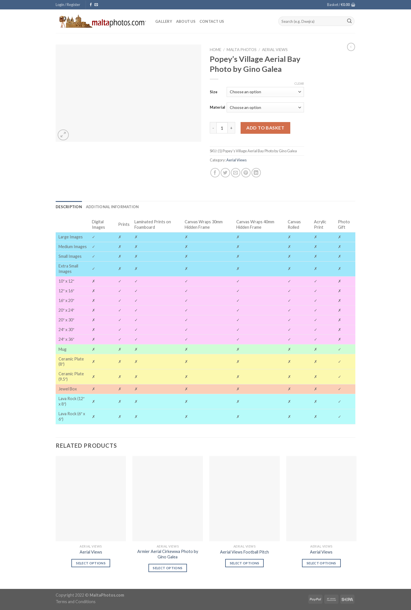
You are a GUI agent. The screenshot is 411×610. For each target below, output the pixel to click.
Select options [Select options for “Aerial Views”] (91, 563)
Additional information (112, 206)
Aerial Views (275, 49)
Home (215, 49)
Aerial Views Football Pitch (244, 552)
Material (217, 107)
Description (69, 206)
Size (213, 92)
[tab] (69, 206)
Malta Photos (242, 49)
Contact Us (212, 21)
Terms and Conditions (76, 601)
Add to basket (265, 127)
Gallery (163, 21)
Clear (299, 83)
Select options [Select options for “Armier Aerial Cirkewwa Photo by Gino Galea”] (167, 568)
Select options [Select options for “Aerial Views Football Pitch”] (244, 563)
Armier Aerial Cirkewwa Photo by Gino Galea (167, 554)
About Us (186, 21)
